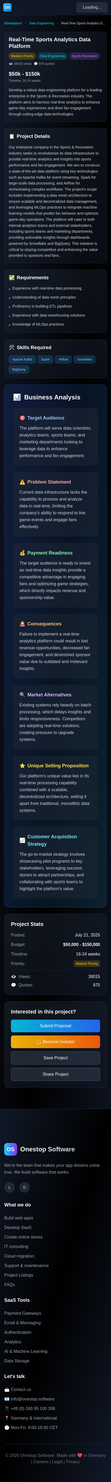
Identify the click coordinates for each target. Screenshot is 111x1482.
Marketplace (13, 23)
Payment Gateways (22, 1313)
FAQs (9, 1284)
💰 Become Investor (55, 1041)
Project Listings (18, 1275)
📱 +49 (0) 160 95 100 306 (29, 1408)
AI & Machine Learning (25, 1351)
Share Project (55, 1074)
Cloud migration (19, 1256)
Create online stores (23, 1237)
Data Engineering (41, 23)
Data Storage (16, 1361)
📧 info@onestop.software (29, 1399)
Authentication (17, 1332)
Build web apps (18, 1218)
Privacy (73, 1462)
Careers (41, 1462)
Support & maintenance (26, 1265)
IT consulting (16, 1246)
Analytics (12, 1342)
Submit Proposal (55, 1026)
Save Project (55, 1058)
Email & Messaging (22, 1323)
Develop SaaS (17, 1227)
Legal (57, 1462)
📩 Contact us (17, 1389)
